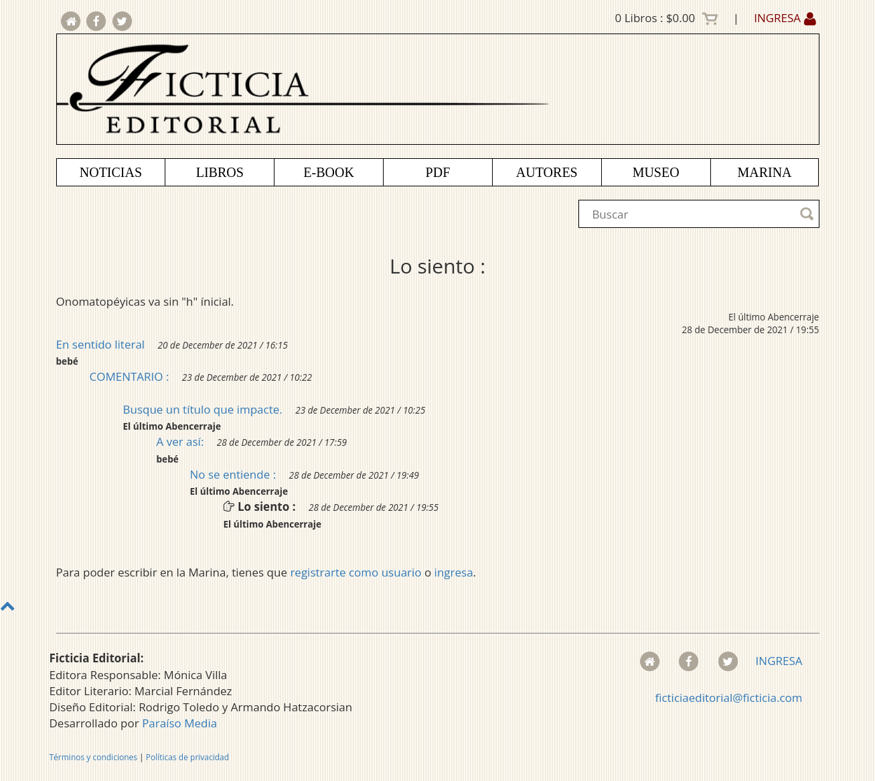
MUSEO (656, 172)
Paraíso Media (179, 723)
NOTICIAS (111, 172)
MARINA (764, 172)
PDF (438, 172)
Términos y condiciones (93, 757)
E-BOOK (328, 172)
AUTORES (547, 172)
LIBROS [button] (220, 172)
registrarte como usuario (355, 572)
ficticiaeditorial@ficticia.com (728, 697)
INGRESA (784, 17)
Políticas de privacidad (187, 757)
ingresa (453, 572)
